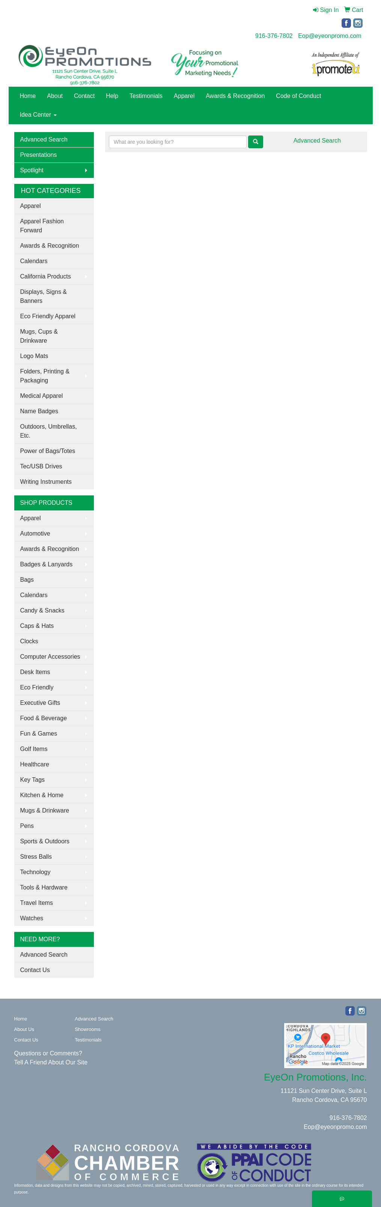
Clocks (29, 641)
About (55, 96)
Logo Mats (34, 356)
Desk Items (35, 672)
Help (112, 96)
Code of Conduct (298, 96)
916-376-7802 (274, 36)
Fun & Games (38, 733)
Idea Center (38, 114)
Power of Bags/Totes (47, 451)
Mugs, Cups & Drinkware (39, 336)
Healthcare (34, 764)
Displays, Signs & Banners (43, 296)
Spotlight (32, 170)
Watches (32, 918)
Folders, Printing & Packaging (45, 376)
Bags (27, 579)
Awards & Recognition (235, 96)
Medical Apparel (41, 396)
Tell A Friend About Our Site (51, 1062)
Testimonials (146, 96)
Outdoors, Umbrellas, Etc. (48, 431)
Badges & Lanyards (46, 564)
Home (28, 96)
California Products (45, 276)
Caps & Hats (37, 626)
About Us (24, 1029)
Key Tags (32, 780)
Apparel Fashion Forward (42, 225)
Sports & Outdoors (45, 841)
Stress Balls (36, 856)
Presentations (38, 155)
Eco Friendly (37, 687)
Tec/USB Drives (41, 466)
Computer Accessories (50, 656)
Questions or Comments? (48, 1053)
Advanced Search (44, 139)
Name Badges (39, 411)
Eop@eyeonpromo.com (329, 36)
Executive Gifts (40, 703)
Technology (35, 872)
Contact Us (35, 970)
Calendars (34, 261)
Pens (27, 826)
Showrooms (88, 1029)
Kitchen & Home (42, 795)
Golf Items (34, 749)
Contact (84, 96)
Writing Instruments (46, 482)
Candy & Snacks (42, 610)
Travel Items (36, 903)
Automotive (35, 533)
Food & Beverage (43, 718)
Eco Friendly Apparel (48, 316)
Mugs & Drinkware (44, 810)
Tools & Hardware (44, 887)
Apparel (184, 96)
